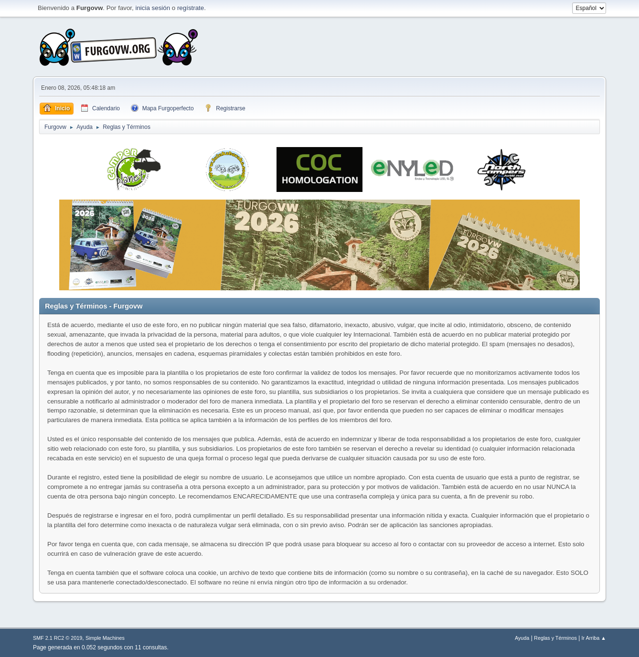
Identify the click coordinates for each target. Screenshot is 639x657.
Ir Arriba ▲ (594, 638)
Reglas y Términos (555, 638)
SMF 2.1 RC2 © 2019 (57, 638)
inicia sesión (152, 7)
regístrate (190, 7)
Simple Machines (105, 638)
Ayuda (522, 638)
